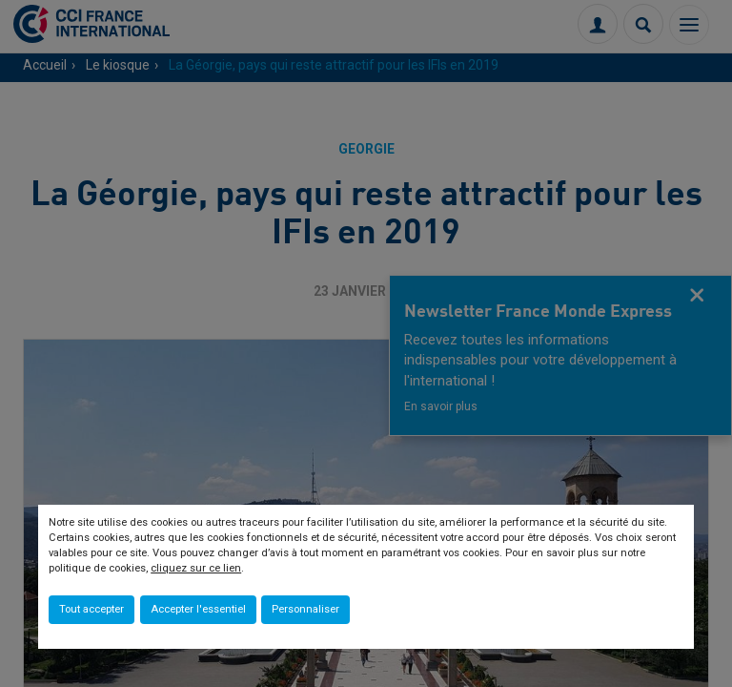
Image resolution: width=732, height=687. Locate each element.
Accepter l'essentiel (198, 609)
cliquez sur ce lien (196, 568)
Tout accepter (91, 609)
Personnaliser (305, 609)
